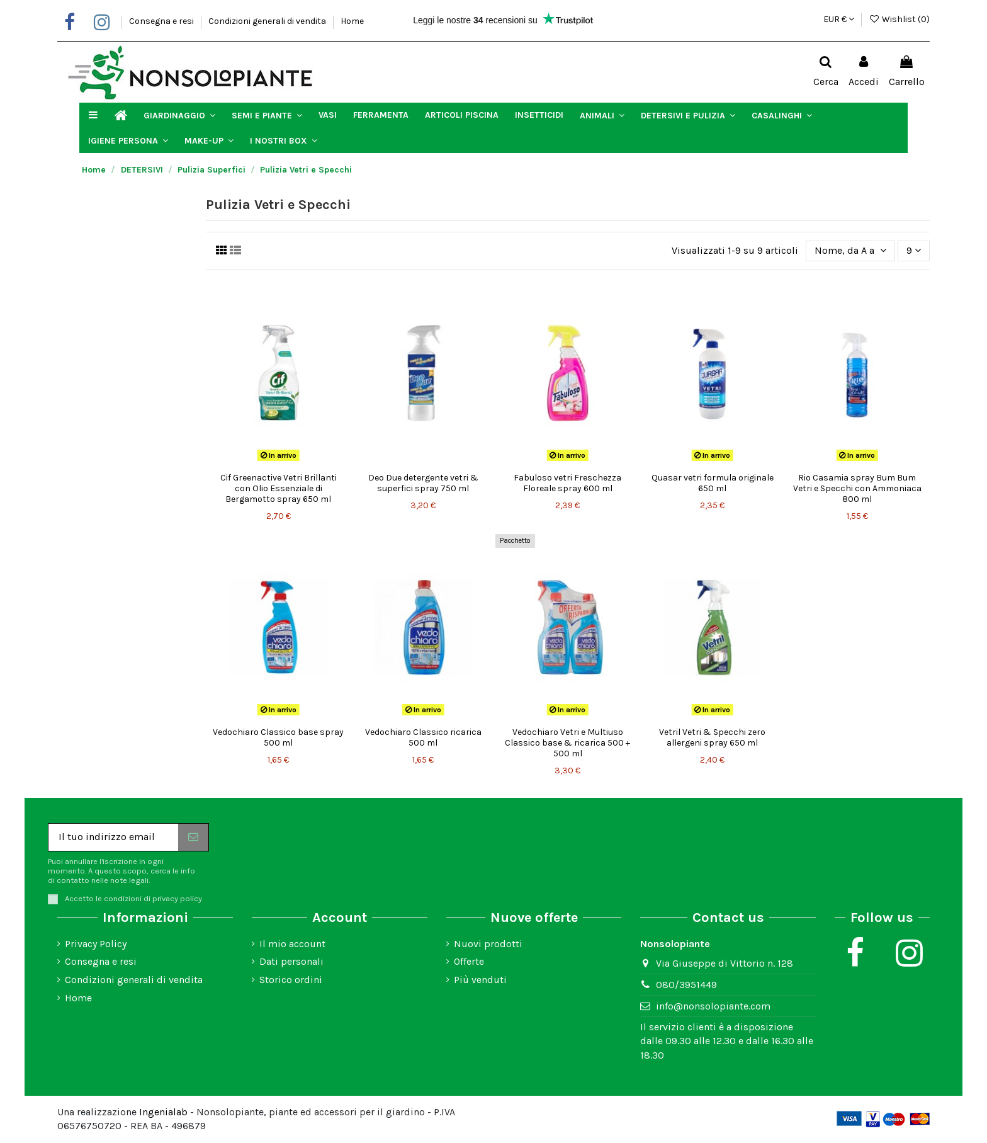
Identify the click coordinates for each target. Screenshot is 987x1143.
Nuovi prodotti (488, 944)
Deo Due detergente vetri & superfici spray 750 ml (423, 483)
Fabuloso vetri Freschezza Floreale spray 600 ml (567, 483)
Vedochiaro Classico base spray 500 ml (278, 737)
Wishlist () (899, 19)
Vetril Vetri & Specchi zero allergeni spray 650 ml (712, 737)
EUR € (838, 19)
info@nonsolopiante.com (713, 1006)
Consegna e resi (162, 21)
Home (352, 21)
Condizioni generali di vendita (268, 21)
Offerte (469, 961)
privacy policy (177, 898)
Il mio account (292, 944)
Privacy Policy (96, 944)
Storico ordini (290, 980)
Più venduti (480, 980)
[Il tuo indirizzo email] (113, 837)
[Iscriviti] (193, 837)
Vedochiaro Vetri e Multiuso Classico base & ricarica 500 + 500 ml (567, 743)
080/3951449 (686, 985)
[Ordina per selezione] (850, 251)
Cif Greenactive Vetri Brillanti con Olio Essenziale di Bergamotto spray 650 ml (278, 488)
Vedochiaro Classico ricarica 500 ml (423, 737)
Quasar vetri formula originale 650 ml (712, 483)
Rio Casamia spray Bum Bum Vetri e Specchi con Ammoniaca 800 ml (857, 488)
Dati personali (291, 961)
